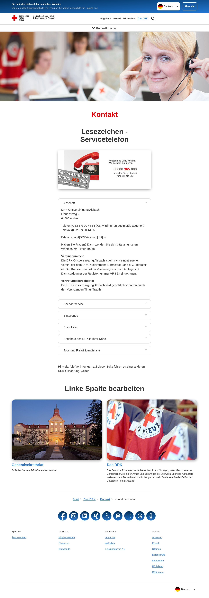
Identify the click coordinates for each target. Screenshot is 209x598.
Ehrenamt (63, 543)
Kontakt (156, 543)
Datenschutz (158, 555)
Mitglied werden (66, 537)
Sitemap (156, 549)
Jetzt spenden (19, 537)
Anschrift (69, 203)
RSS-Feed (157, 566)
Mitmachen (129, 18)
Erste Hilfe (70, 327)
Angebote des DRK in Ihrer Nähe (85, 338)
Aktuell (117, 18)
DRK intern (158, 572)
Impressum (158, 560)
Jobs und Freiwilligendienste (82, 350)
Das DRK (143, 18)
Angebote (105, 18)
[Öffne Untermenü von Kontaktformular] (104, 28)
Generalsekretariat (27, 465)
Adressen (157, 537)
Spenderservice (74, 304)
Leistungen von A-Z (115, 549)
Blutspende (71, 315)
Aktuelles (110, 543)
